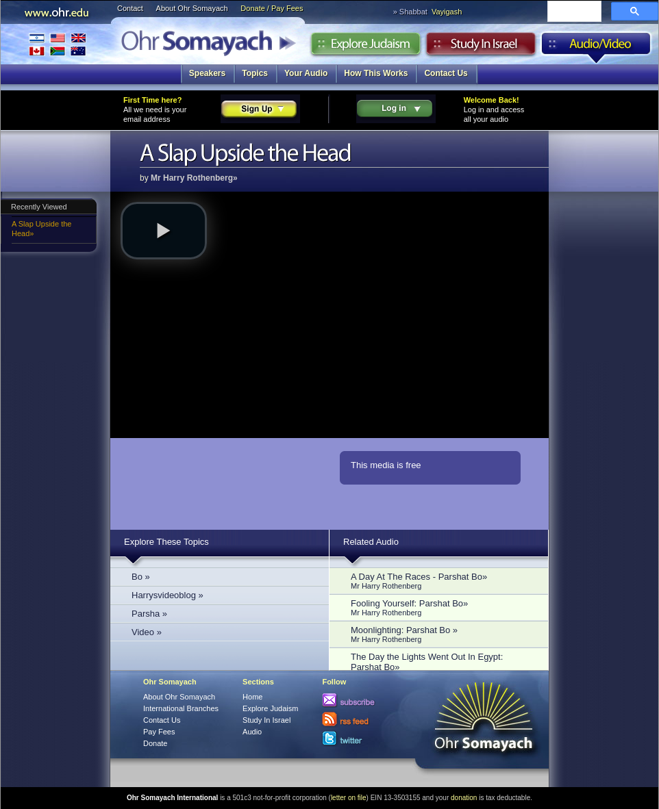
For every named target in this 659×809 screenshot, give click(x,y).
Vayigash (447, 12)
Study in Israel (480, 47)
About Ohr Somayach (192, 8)
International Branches (57, 44)
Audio (596, 47)
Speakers (207, 73)
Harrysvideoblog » (167, 595)
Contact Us (445, 73)
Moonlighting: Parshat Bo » (442, 634)
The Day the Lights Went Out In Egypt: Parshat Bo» (442, 666)
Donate (155, 743)
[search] (573, 12)
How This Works (376, 73)
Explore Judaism (365, 47)
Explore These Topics (166, 542)
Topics (255, 73)
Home (252, 697)
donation (464, 797)
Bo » (141, 577)
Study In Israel (266, 720)
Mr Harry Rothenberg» (194, 178)
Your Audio (305, 73)
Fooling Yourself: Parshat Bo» (442, 607)
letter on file (348, 797)
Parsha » (149, 613)
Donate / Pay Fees (271, 8)
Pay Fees (159, 732)
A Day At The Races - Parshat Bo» (442, 581)
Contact (130, 8)
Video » (147, 632)
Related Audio (371, 542)
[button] (164, 230)
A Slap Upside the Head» (41, 228)
